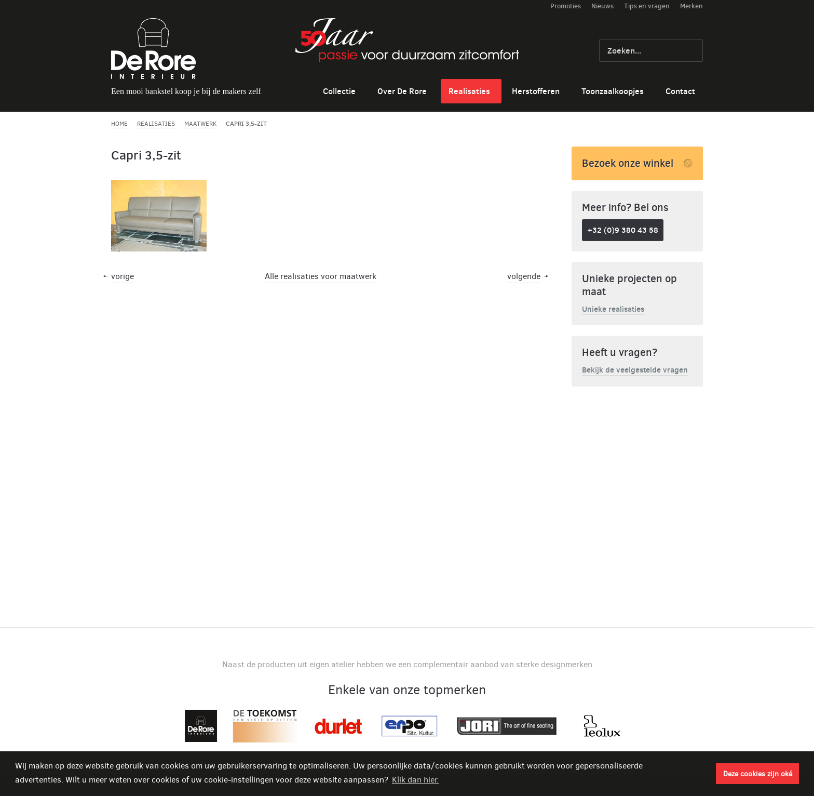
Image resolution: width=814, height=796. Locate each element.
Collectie (339, 91)
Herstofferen (536, 91)
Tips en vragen (647, 5)
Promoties (565, 5)
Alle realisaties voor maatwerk (320, 276)
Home (119, 124)
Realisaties (469, 91)
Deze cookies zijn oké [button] (757, 773)
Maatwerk (200, 124)
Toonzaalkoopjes (612, 91)
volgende (523, 276)
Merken (691, 5)
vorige (122, 276)
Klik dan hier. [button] (415, 779)
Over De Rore (402, 91)
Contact (680, 91)
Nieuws (602, 5)
